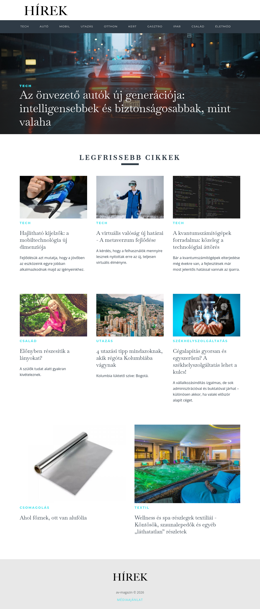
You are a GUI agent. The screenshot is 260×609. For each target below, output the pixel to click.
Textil (141, 508)
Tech (26, 86)
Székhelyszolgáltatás (200, 341)
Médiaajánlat (130, 600)
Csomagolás (35, 508)
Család (28, 341)
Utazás (104, 341)
